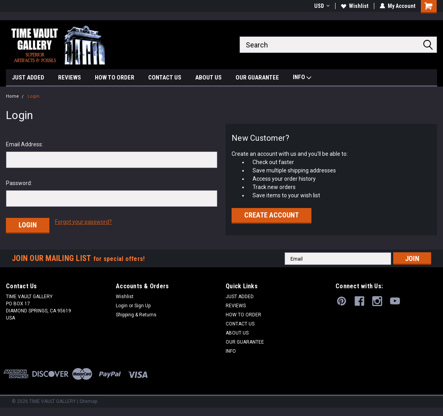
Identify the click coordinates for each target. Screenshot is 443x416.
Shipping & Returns (136, 315)
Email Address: (24, 144)
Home (12, 96)
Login (34, 96)
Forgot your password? (83, 222)
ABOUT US (208, 77)
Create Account (271, 215)
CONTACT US (164, 77)
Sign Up (142, 305)
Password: (19, 183)
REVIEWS (69, 77)
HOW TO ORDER (114, 77)
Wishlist (354, 6)
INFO (302, 78)
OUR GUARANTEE (257, 77)
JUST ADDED (28, 77)
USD (322, 6)
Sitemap (88, 401)
